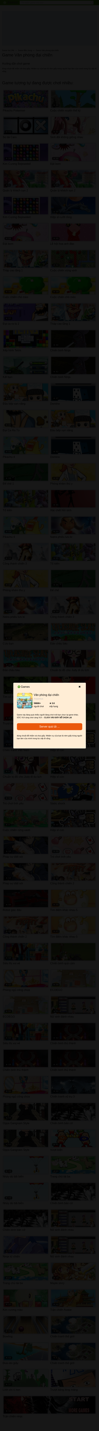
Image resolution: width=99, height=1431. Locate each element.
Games (24, 686)
